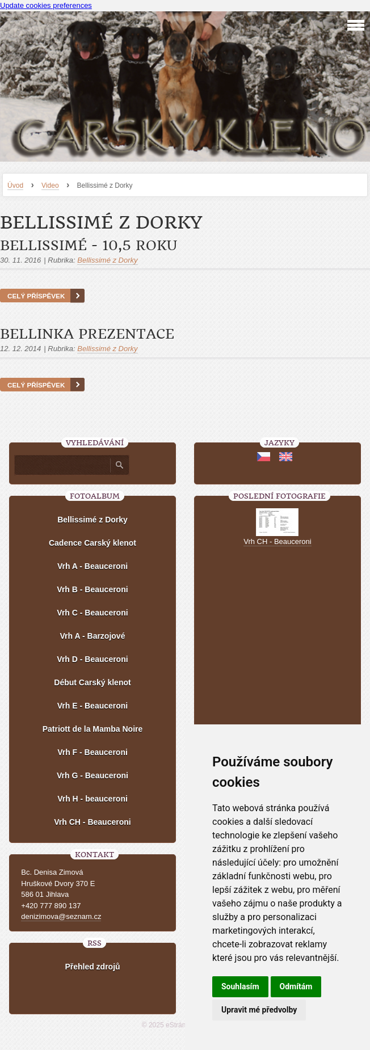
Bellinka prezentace (87, 334)
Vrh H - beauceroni (92, 798)
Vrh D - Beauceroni (92, 659)
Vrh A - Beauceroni (92, 566)
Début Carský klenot (92, 682)
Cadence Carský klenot (92, 542)
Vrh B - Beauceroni (92, 589)
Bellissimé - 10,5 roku (88, 246)
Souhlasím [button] (240, 986)
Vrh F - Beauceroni (92, 752)
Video (49, 185)
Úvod (15, 185)
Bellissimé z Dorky (107, 260)
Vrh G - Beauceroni (92, 775)
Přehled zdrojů (92, 966)
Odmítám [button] (296, 986)
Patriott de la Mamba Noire (93, 728)
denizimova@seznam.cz (61, 916)
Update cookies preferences (46, 5)
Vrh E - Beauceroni (92, 705)
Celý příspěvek (36, 296)
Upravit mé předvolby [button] (259, 1009)
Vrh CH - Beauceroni (92, 821)
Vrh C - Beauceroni (92, 612)
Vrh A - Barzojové (92, 635)
